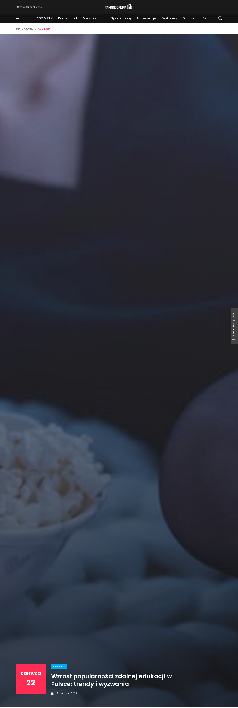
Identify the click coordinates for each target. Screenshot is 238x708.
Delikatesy (169, 18)
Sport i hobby (121, 18)
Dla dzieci (190, 18)
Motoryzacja (146, 18)
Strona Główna (24, 28)
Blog (206, 18)
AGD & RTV (44, 18)
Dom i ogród (67, 18)
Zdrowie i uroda (94, 18)
